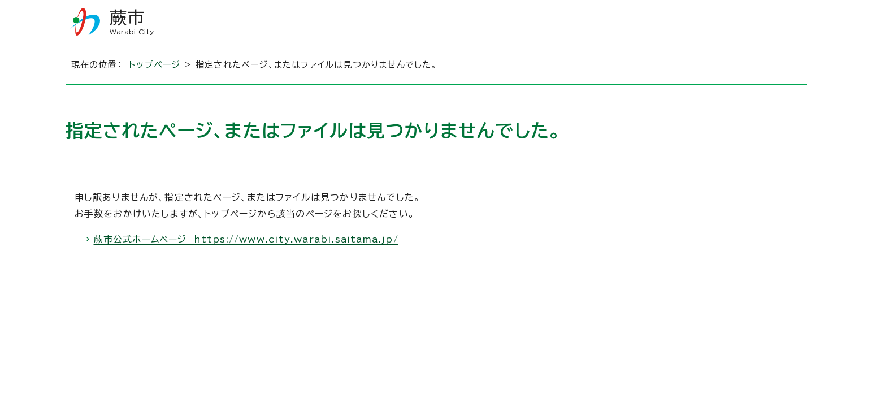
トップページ (154, 64)
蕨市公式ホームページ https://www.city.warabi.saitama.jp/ (246, 239)
